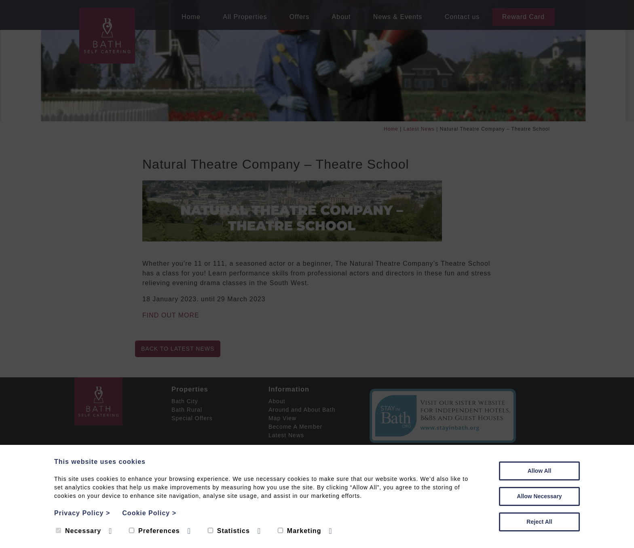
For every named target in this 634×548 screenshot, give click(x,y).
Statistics (229, 530)
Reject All (539, 521)
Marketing (299, 530)
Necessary (78, 530)
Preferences (154, 530)
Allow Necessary (539, 496)
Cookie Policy (149, 513)
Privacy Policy (82, 513)
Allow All (540, 471)
